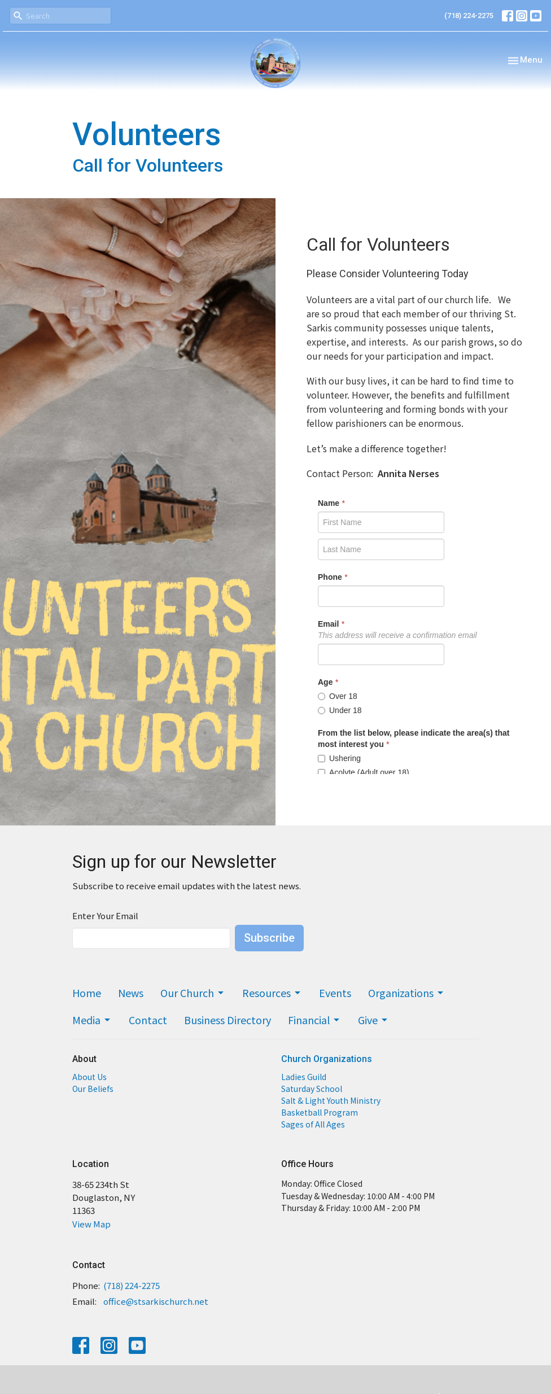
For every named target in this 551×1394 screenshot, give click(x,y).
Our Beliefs (92, 1088)
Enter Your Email (105, 915)
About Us (89, 1076)
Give (373, 1019)
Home (86, 992)
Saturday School (311, 1088)
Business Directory (227, 1019)
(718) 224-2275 (468, 15)
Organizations (406, 992)
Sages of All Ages (313, 1124)
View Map (91, 1224)
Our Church (192, 992)
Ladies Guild (303, 1076)
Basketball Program (319, 1112)
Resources (272, 992)
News (130, 992)
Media (92, 1019)
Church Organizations (326, 1059)
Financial (314, 1019)
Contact (148, 1019)
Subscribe (269, 938)
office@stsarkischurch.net (155, 1301)
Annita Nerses (408, 473)
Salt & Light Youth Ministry (331, 1100)
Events (335, 992)
